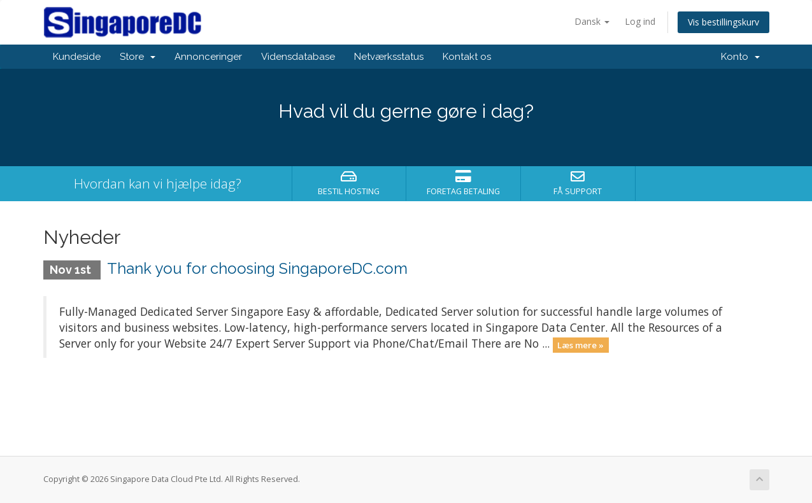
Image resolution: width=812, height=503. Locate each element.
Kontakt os (467, 56)
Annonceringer (208, 56)
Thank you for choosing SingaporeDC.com (257, 268)
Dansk (591, 21)
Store (137, 56)
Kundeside (77, 56)
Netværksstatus (389, 56)
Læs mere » (580, 344)
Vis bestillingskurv (723, 22)
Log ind (640, 21)
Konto (740, 56)
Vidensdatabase (298, 56)
